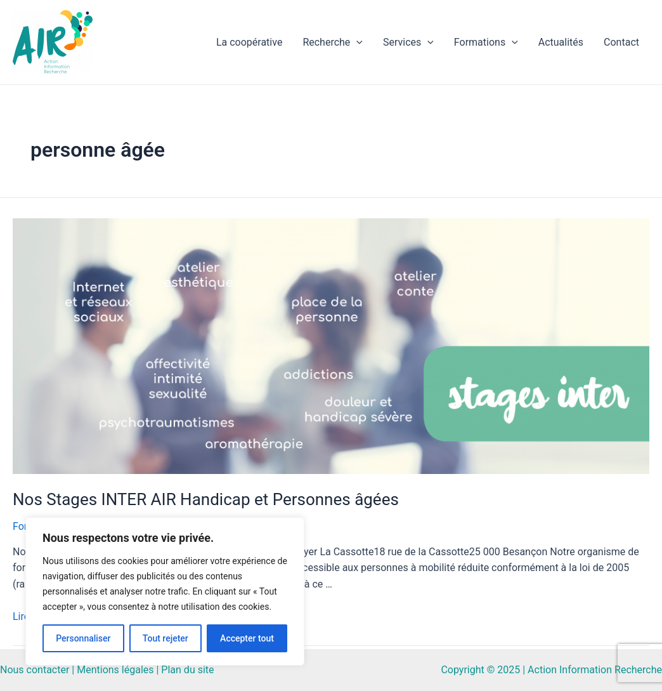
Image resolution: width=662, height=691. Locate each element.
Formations (486, 42)
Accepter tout (247, 638)
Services (408, 42)
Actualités (560, 42)
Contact (621, 42)
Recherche (332, 42)
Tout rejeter (165, 638)
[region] (164, 591)
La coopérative (249, 42)
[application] (356, 42)
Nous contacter (34, 670)
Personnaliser (83, 638)
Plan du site (187, 670)
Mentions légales (115, 670)
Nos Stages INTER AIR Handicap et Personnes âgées (206, 499)
